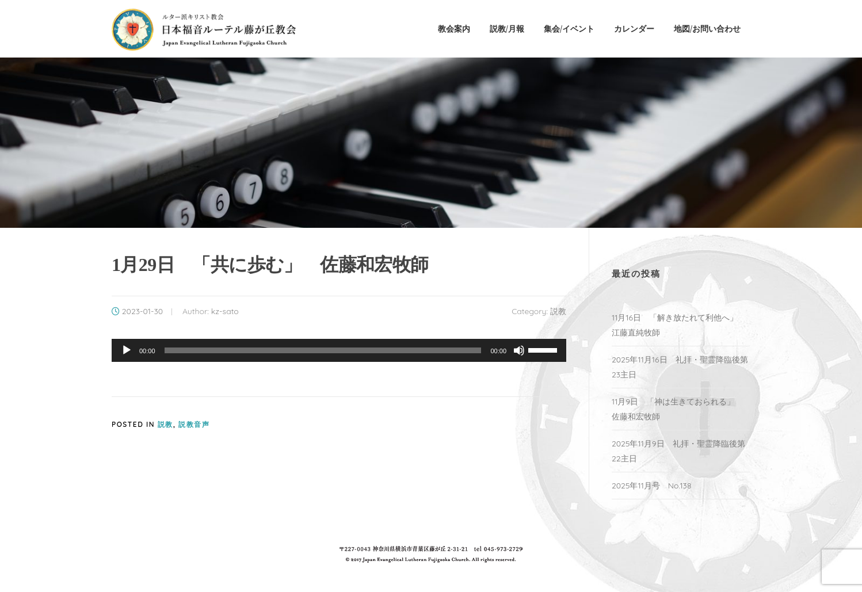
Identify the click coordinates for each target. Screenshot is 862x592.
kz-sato (225, 311)
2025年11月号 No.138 (652, 485)
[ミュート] (519, 350)
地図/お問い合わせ (707, 28)
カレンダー (634, 28)
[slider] (323, 350)
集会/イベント (569, 28)
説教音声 (193, 424)
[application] (339, 350)
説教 (558, 311)
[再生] (126, 350)
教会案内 (454, 28)
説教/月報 (507, 28)
